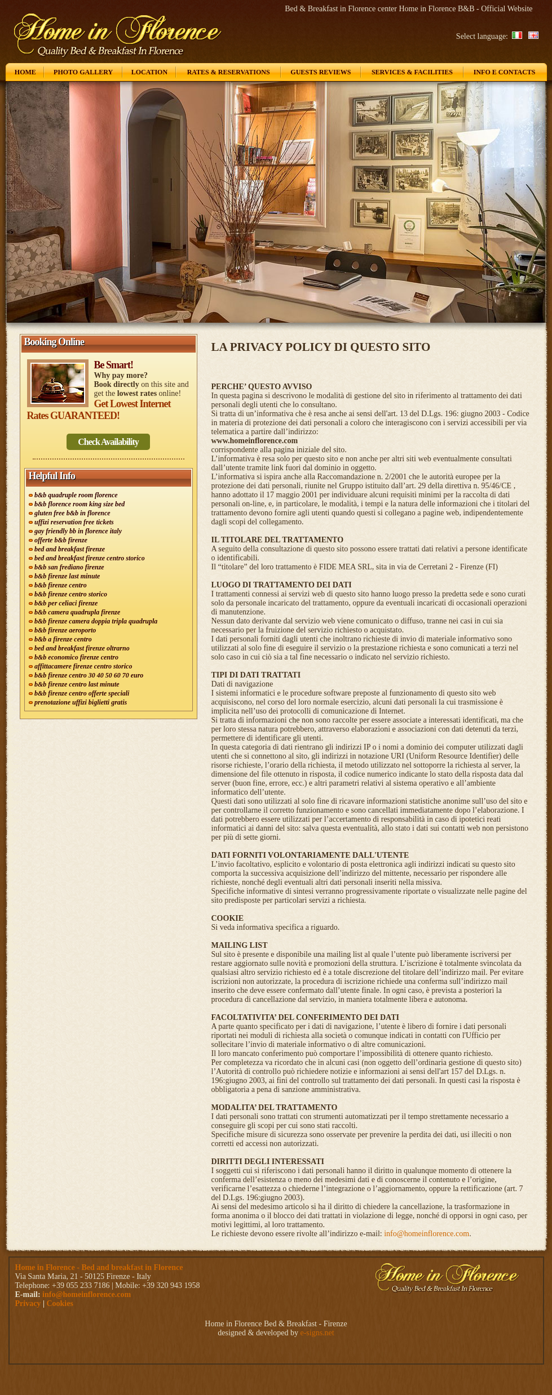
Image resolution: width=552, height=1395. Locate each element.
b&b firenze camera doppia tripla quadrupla (95, 621)
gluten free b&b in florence (72, 513)
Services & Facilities (412, 72)
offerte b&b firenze (60, 540)
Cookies (59, 1303)
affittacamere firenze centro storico (83, 666)
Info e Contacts (505, 72)
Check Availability (108, 442)
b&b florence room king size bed (79, 504)
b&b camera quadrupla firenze (77, 612)
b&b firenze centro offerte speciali (81, 693)
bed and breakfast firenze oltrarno (82, 648)
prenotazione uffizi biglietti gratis (80, 702)
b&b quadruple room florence (76, 495)
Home (25, 72)
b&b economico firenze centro (76, 657)
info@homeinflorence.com (426, 1233)
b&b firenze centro (60, 585)
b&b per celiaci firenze (66, 603)
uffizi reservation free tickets (74, 522)
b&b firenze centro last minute (77, 684)
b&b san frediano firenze (69, 567)
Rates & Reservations (228, 72)
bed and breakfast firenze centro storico (89, 558)
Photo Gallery (83, 72)
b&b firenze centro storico (70, 594)
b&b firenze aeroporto (65, 630)
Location (149, 72)
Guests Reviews (320, 72)
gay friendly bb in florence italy (78, 531)
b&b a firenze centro (63, 639)
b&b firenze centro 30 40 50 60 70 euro (88, 675)
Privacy (28, 1303)
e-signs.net (317, 1333)
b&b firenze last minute (67, 576)
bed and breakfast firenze (69, 549)
